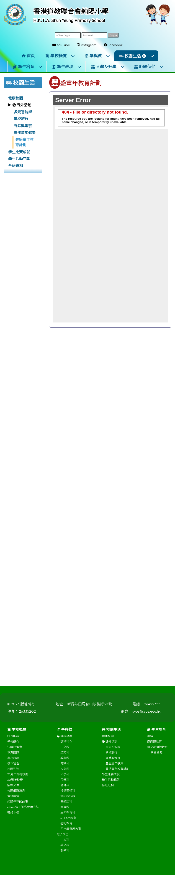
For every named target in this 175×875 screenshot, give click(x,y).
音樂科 (64, 781)
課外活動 (109, 743)
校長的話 (13, 738)
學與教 (97, 55)
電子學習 (63, 836)
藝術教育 (66, 825)
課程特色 (66, 743)
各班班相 (15, 165)
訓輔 (150, 738)
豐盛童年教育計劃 (24, 142)
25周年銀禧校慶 (17, 776)
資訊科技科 (67, 798)
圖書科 (64, 809)
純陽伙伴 (149, 66)
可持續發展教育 (70, 831)
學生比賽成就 (19, 152)
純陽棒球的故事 (17, 803)
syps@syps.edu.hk (146, 713)
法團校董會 (14, 749)
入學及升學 (108, 66)
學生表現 (66, 66)
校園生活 (136, 56)
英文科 (64, 754)
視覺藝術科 (67, 792)
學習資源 (156, 754)
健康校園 (15, 98)
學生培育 (27, 66)
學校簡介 (13, 743)
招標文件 (13, 787)
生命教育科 (67, 814)
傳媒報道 (13, 798)
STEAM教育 (68, 820)
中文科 (64, 749)
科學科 (64, 776)
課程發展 (64, 738)
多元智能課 (23, 112)
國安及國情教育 (157, 749)
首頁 (28, 55)
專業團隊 (13, 754)
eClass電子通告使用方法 (23, 809)
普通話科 (66, 803)
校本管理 (13, 765)
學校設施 (13, 760)
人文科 (64, 771)
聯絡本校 (13, 814)
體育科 (64, 787)
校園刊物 (13, 771)
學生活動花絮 (19, 158)
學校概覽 (60, 55)
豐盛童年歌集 (25, 132)
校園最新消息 (16, 792)
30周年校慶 (15, 781)
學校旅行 (21, 119)
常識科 (64, 765)
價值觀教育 (154, 743)
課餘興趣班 (23, 126)
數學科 (64, 760)
